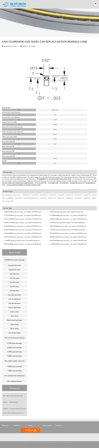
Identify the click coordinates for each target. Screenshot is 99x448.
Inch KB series (14, 274)
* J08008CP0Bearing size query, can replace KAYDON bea (67, 237)
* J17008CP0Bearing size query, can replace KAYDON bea (67, 244)
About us (5, 425)
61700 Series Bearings (14, 343)
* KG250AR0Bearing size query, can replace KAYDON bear (21, 233)
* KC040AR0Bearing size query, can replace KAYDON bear (21, 226)
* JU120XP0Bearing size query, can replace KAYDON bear (21, 215)
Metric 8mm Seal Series (14, 320)
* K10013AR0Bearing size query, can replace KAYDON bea (21, 230)
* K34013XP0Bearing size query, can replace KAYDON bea (67, 240)
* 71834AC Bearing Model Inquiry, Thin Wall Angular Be (66, 222)
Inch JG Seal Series (14, 333)
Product (17, 425)
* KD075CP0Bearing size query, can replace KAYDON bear (67, 219)
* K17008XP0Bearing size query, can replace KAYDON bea (67, 215)
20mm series (14, 328)
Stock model (47, 425)
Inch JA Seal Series (14, 299)
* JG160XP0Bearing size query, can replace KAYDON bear (67, 233)
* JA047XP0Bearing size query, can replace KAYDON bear (67, 226)
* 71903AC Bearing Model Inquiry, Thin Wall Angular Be (66, 230)
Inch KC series (14, 278)
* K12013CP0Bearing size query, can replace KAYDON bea (21, 219)
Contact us (59, 425)
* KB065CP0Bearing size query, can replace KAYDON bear (21, 212)
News (30, 425)
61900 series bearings (14, 352)
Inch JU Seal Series (14, 307)
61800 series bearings (14, 347)
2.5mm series (14, 312)
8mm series (14, 316)
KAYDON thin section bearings (15, 260)
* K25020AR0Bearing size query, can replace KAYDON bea (21, 244)
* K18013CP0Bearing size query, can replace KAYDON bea (21, 222)
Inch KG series (14, 291)
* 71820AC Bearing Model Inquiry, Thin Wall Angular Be (20, 240)
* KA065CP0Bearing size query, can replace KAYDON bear (21, 237)
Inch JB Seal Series (15, 303)
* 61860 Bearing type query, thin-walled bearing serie (65, 212)
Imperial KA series (14, 269)
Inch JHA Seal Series (14, 295)
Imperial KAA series (10, 46)
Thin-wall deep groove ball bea (14, 338)
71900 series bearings (14, 371)
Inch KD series (14, 282)
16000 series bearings (14, 356)
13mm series (14, 324)
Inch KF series (14, 286)
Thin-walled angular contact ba (14, 361)
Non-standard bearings (14, 381)
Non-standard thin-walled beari (14, 376)
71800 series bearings (14, 366)
